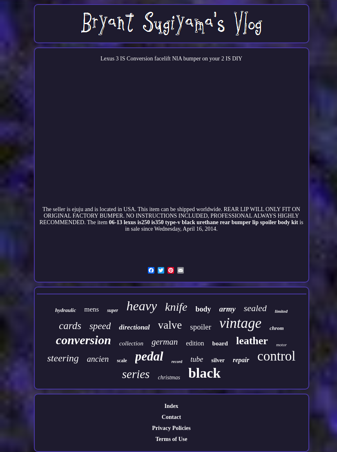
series (136, 374)
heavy (141, 305)
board (220, 343)
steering (63, 358)
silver (218, 360)
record (177, 361)
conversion (83, 340)
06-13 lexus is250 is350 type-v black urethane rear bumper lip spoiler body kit (203, 222)
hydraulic (65, 310)
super (112, 310)
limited (281, 311)
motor (281, 344)
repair (241, 359)
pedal (149, 356)
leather (252, 341)
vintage (240, 323)
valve (170, 325)
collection (131, 343)
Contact (171, 417)
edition (195, 343)
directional (134, 327)
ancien (98, 358)
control (276, 356)
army (227, 309)
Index (171, 406)
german (165, 342)
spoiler (200, 327)
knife (176, 307)
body (203, 309)
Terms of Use (171, 439)
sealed (255, 308)
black (204, 373)
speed (100, 326)
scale (122, 360)
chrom (277, 328)
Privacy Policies (171, 428)
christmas (169, 377)
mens (91, 309)
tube (196, 359)
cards (70, 325)
